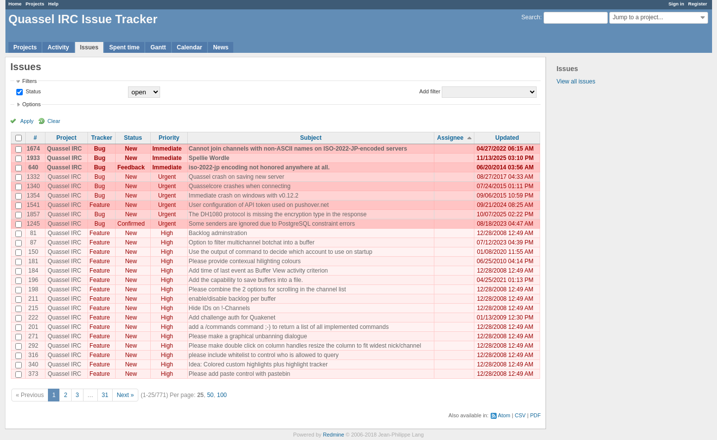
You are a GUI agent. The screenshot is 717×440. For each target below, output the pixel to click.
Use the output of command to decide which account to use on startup (281, 251)
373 (33, 373)
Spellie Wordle (209, 158)
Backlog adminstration (218, 233)
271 (33, 336)
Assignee (450, 137)
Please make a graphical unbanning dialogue (248, 336)
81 (33, 233)
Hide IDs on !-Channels (219, 308)
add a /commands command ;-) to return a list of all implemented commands (289, 326)
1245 (33, 223)
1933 (33, 158)
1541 (33, 204)
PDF (535, 415)
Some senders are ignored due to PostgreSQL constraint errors (272, 223)
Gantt (158, 47)
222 (33, 317)
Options (31, 104)
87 (33, 242)
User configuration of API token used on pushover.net (259, 204)
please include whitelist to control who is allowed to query (264, 355)
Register (697, 3)
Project (66, 137)
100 (222, 395)
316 (33, 355)
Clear (53, 121)
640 (33, 167)
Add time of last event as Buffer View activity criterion (258, 270)
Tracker (101, 137)
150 (33, 251)
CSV (520, 415)
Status (32, 91)
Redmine (333, 435)
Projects (35, 3)
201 (33, 326)
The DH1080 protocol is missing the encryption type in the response (278, 214)
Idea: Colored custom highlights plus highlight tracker (258, 364)
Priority (169, 137)
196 (33, 280)
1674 (33, 148)
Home (15, 3)
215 (33, 308)
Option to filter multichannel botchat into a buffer (252, 242)
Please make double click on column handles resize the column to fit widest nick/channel (305, 345)
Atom (504, 415)
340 (33, 364)
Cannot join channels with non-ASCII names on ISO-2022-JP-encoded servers (298, 148)
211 (33, 298)
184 (33, 270)
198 (33, 289)
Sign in (676, 3)
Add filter (430, 91)
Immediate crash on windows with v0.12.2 (243, 195)
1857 (33, 214)
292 (33, 345)
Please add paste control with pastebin (239, 373)
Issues (89, 47)
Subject (310, 137)
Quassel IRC (64, 148)
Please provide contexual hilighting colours (245, 261)
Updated (507, 137)
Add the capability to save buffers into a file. (246, 280)
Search (530, 17)
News (220, 47)
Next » (125, 395)
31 (105, 395)
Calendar (189, 47)
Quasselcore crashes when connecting (240, 186)
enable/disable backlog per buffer (232, 298)
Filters (29, 81)
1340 (33, 186)
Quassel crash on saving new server (236, 176)
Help (53, 3)
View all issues (575, 81)
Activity (58, 47)
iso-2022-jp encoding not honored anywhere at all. (259, 167)
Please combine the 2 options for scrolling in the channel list (267, 289)
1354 (33, 195)
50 (210, 395)
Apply (27, 121)
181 (33, 261)
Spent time (124, 47)
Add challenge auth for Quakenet (232, 317)
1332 (33, 176)
